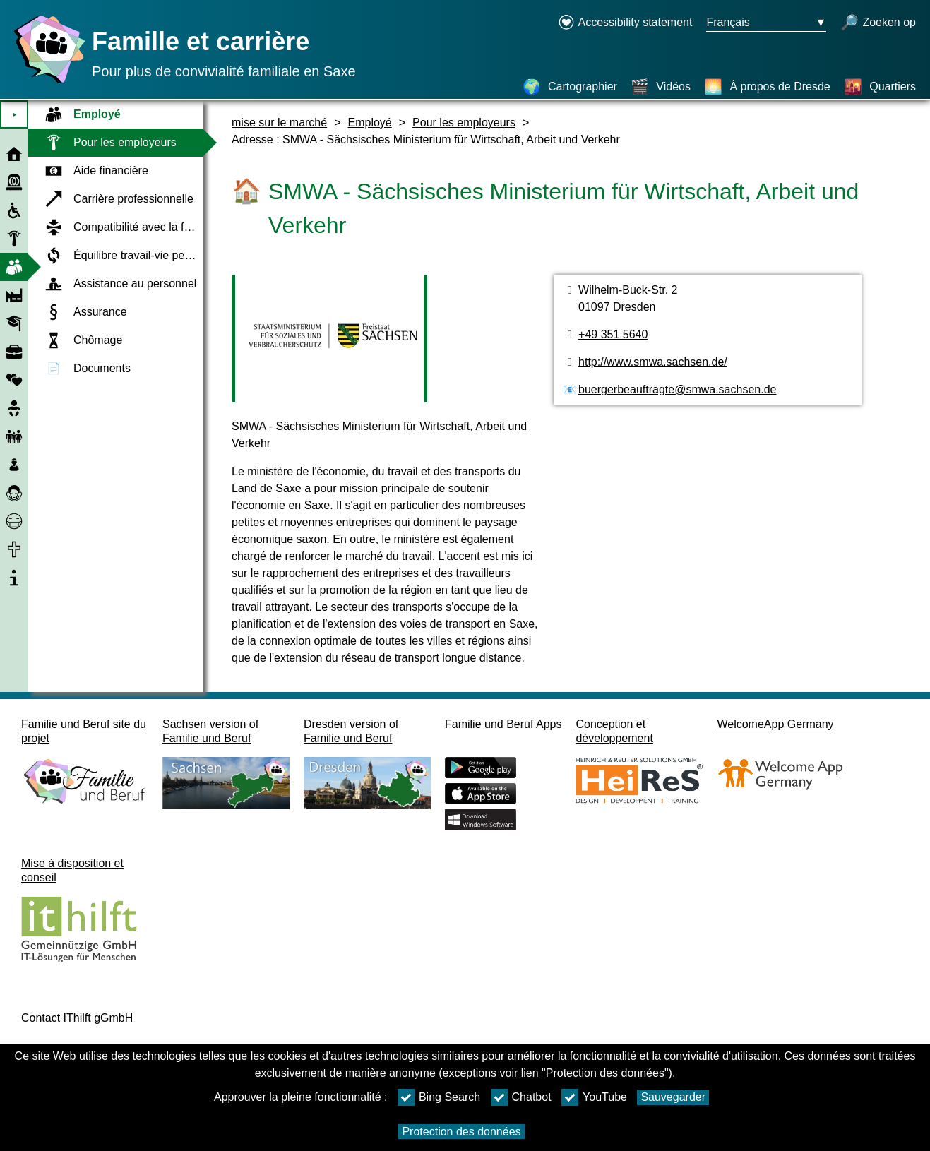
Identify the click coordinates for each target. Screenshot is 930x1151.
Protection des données (461, 1132)
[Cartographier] (570, 87)
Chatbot (521, 1097)
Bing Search (439, 1097)
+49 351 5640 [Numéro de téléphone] (613, 334)
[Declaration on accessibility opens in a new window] (625, 23)
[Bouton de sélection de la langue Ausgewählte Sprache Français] (766, 23)
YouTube (594, 1097)
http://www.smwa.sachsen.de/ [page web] (652, 362)
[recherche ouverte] (878, 23)
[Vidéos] (660, 87)
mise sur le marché (279, 123)
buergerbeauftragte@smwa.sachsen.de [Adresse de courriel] (677, 389)
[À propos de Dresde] (767, 87)
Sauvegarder (672, 1097)
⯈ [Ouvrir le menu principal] (14, 115)
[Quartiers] (879, 87)
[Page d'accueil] (46, 83)
